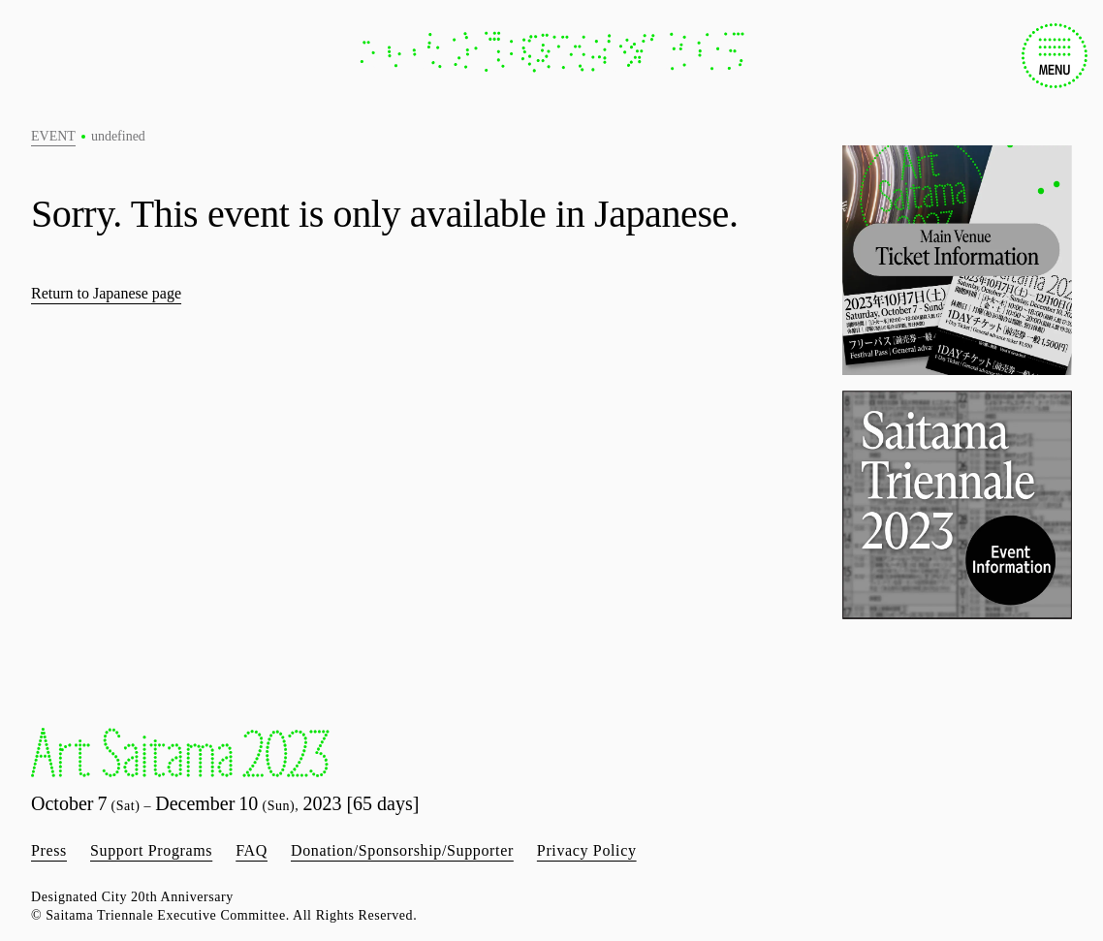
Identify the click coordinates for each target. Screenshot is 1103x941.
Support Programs (151, 850)
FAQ (252, 850)
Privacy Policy (587, 850)
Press (49, 850)
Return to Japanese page (106, 293)
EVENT (53, 136)
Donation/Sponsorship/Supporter (402, 850)
